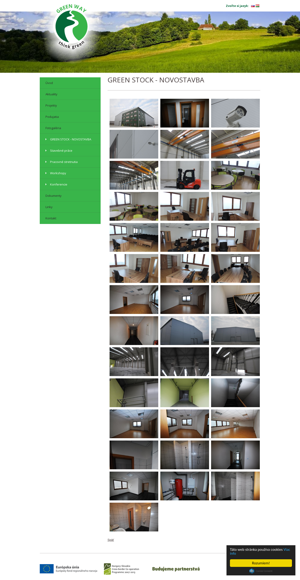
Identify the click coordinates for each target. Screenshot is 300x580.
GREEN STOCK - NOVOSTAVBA (70, 139)
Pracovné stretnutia (64, 162)
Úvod (49, 83)
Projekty (51, 105)
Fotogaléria (53, 128)
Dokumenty (53, 196)
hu (257, 6)
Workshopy (58, 173)
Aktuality (51, 94)
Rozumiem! (261, 563)
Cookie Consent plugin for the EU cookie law (260, 571)
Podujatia (52, 117)
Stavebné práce (61, 150)
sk (253, 6)
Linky (49, 207)
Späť (111, 540)
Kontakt (50, 218)
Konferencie (58, 184)
